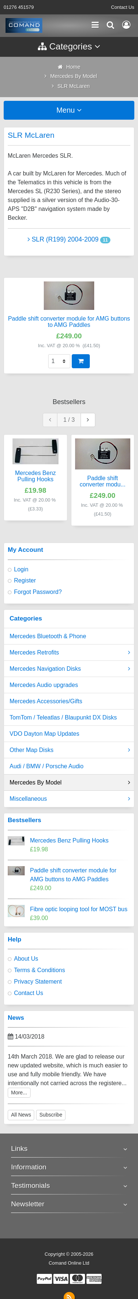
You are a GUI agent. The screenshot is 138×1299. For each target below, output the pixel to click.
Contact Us (122, 7)
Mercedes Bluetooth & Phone (48, 636)
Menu (69, 110)
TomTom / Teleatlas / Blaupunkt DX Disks (63, 717)
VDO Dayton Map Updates (44, 734)
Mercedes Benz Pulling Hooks (69, 840)
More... (19, 1092)
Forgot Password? (38, 592)
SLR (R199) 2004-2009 (63, 239)
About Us (26, 959)
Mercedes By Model (70, 782)
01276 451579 (19, 7)
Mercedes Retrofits (70, 652)
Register (25, 580)
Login (21, 569)
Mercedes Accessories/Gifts (46, 701)
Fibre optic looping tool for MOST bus (79, 909)
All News (21, 1115)
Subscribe (50, 1115)
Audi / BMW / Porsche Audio (47, 766)
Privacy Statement (38, 981)
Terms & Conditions (39, 970)
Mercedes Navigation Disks (70, 668)
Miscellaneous (70, 798)
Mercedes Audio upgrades (44, 685)
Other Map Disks (70, 750)
